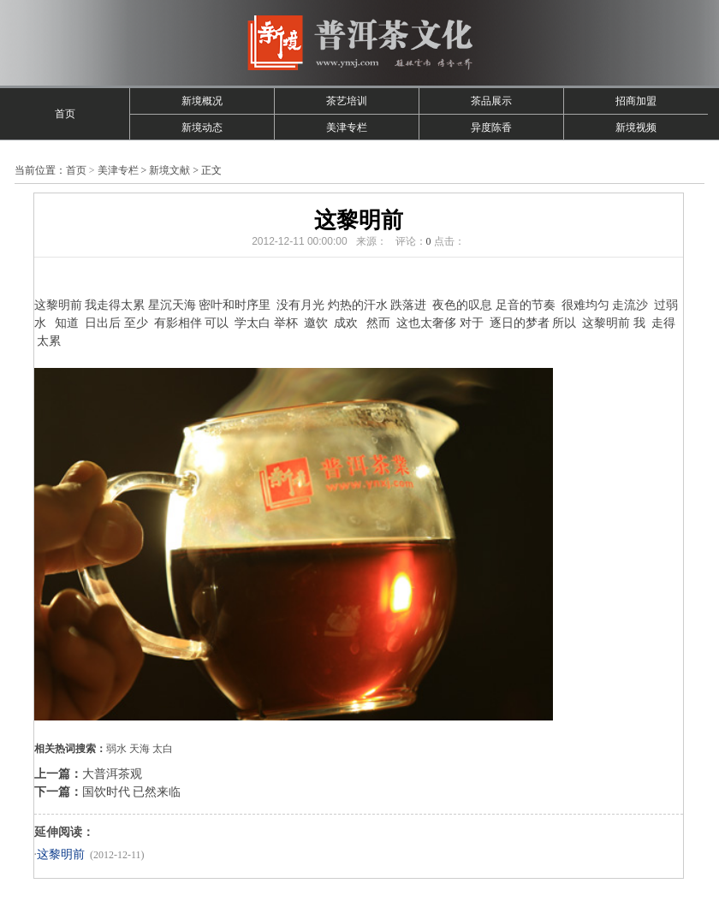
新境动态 (202, 127)
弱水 (116, 749)
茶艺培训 (346, 101)
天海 (139, 749)
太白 (162, 749)
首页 (65, 114)
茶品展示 (491, 101)
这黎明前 (61, 854)
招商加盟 (636, 101)
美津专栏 (346, 127)
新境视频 (636, 127)
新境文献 (169, 170)
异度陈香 (491, 127)
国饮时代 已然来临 (131, 792)
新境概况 (202, 101)
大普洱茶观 (112, 774)
